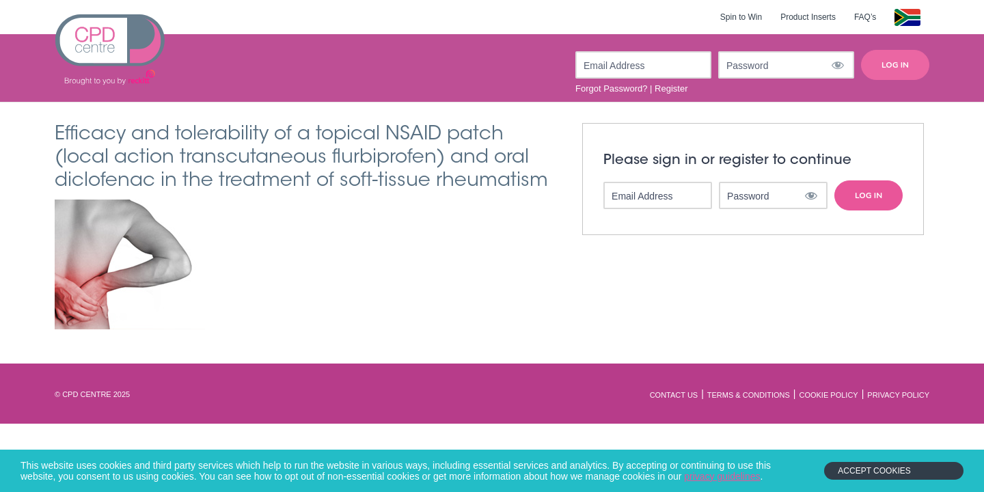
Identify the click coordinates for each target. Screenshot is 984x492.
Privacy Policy (898, 395)
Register (671, 88)
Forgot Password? (611, 88)
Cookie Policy (828, 395)
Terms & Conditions (748, 395)
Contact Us (674, 395)
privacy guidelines (722, 476)
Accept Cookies (874, 471)
